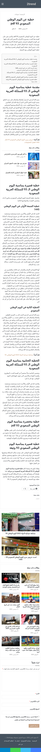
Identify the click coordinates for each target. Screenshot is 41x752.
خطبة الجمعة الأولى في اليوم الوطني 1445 (26, 68)
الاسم (37, 693)
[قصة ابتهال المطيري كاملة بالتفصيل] (33, 175)
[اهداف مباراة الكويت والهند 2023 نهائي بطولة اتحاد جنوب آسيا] (30, 641)
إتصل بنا (17, 741)
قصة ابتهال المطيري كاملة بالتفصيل (16, 172)
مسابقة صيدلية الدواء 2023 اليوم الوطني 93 (19, 355)
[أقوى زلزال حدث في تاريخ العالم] (11, 598)
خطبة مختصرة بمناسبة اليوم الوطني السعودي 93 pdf (21, 77)
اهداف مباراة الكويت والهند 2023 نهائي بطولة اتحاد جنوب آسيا (30, 650)
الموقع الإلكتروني (34, 709)
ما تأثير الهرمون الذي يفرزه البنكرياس (15, 154)
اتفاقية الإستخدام (9, 741)
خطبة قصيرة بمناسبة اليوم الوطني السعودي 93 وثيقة (21, 79)
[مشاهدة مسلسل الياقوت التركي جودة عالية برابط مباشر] (11, 641)
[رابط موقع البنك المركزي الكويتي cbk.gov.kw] (30, 578)
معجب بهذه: (34, 81)
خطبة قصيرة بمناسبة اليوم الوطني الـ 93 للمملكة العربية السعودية (20, 65)
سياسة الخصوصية (26, 741)
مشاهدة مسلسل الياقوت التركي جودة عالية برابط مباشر (12, 650)
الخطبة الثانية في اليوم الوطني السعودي (27, 70)
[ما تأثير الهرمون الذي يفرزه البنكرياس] (33, 156)
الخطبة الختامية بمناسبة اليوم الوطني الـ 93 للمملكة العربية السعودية (22, 74)
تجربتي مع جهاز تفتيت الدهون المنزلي (15, 163)
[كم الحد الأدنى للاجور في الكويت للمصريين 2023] (11, 619)
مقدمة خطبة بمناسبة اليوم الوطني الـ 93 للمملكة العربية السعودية (20, 60)
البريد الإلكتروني (34, 701)
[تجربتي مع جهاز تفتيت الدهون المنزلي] (33, 166)
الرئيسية (23, 14)
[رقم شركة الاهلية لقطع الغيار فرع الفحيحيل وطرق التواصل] (11, 578)
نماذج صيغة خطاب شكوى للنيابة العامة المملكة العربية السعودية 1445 (31, 607)
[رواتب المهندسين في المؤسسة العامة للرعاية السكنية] (30, 619)
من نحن (20, 744)
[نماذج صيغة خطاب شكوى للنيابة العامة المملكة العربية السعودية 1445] (30, 598)
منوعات (17, 14)
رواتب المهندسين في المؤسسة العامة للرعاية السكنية (32, 628)
